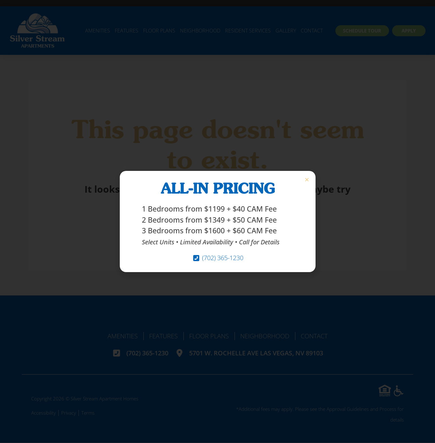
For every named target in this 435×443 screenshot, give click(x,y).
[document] (217, 221)
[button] (306, 179)
